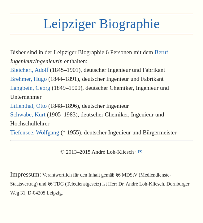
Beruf (161, 52)
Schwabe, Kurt (27, 114)
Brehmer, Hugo (28, 79)
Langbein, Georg (30, 88)
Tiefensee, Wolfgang (34, 132)
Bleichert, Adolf (29, 70)
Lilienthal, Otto (28, 106)
